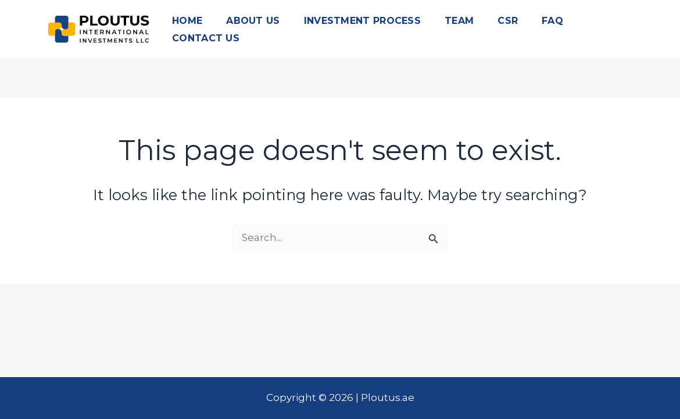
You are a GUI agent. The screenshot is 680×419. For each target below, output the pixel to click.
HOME (187, 20)
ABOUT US (253, 20)
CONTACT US (205, 38)
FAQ (552, 20)
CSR (508, 20)
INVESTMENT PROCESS (362, 20)
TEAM (459, 20)
